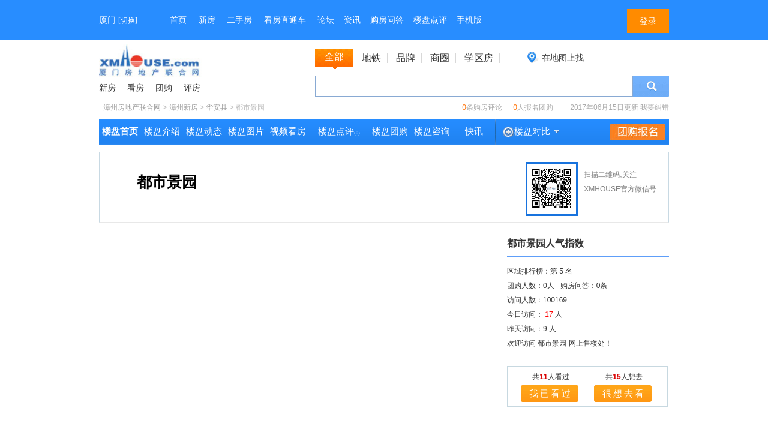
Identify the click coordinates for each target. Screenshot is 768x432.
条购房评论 (482, 107)
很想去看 (624, 393)
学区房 (478, 58)
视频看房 (288, 131)
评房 (192, 87)
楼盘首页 (120, 131)
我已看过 (550, 393)
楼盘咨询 (432, 131)
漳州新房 (183, 107)
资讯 (352, 20)
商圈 (439, 58)
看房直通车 (285, 20)
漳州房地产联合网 (132, 107)
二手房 (239, 20)
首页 (178, 20)
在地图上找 (563, 57)
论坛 (325, 20)
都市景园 (167, 181)
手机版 (469, 20)
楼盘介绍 (162, 131)
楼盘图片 (246, 131)
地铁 (371, 58)
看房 (135, 87)
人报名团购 (533, 107)
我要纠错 (654, 107)
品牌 (405, 58)
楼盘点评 (430, 20)
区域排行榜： (528, 271)
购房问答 (387, 20)
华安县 (216, 107)
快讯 (474, 131)
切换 (128, 20)
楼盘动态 (204, 131)
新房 (207, 20)
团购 (163, 87)
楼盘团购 (390, 131)
